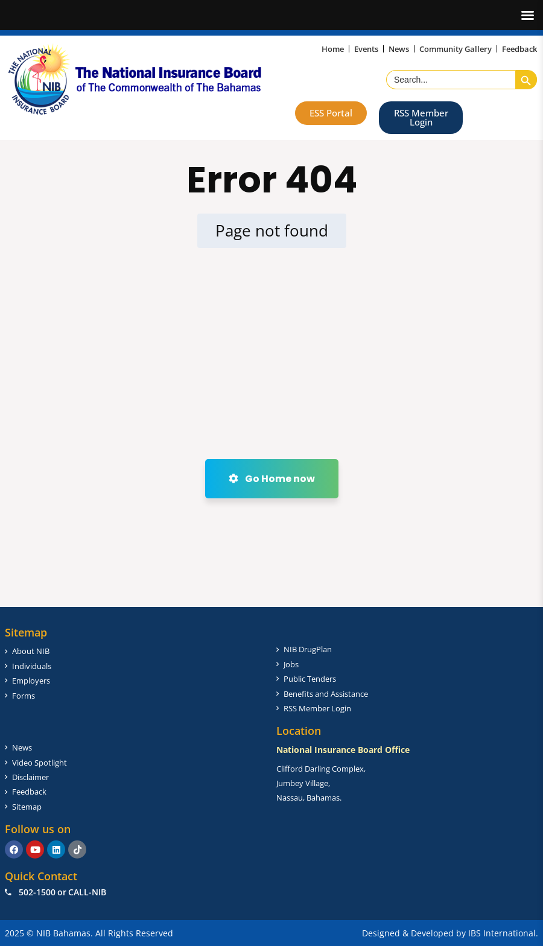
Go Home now (272, 479)
